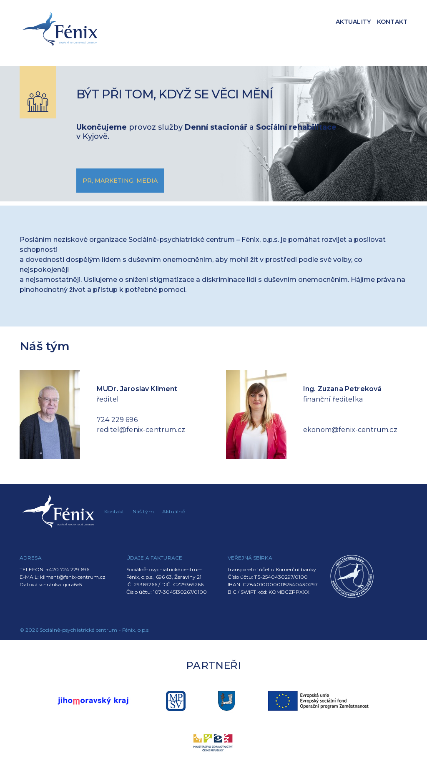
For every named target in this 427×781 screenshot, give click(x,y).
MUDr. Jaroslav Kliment (137, 389)
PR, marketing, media (120, 180)
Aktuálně (173, 511)
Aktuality (353, 21)
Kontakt (392, 21)
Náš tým (143, 511)
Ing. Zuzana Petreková (342, 389)
